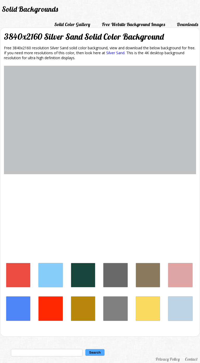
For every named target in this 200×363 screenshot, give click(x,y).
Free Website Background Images (133, 24)
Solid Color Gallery (72, 24)
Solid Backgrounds (30, 9)
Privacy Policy (167, 359)
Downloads (187, 24)
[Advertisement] (100, 219)
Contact (191, 359)
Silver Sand (115, 52)
